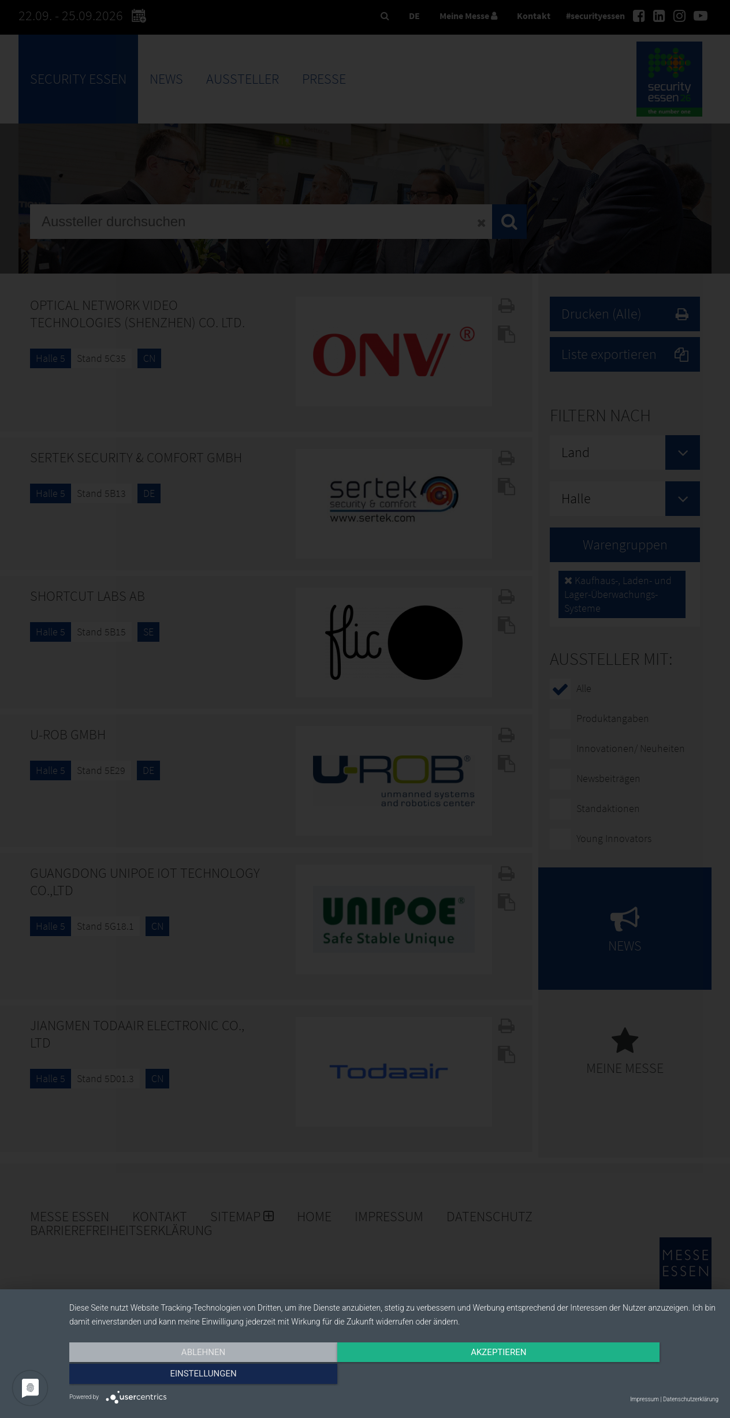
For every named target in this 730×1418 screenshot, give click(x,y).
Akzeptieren (394, 1376)
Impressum (644, 1399)
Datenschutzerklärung (690, 1399)
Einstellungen (621, 1376)
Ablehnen (166, 1376)
